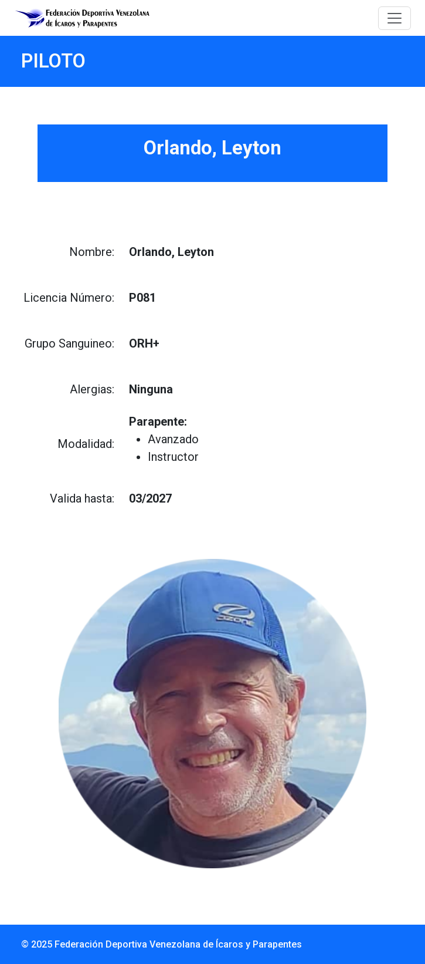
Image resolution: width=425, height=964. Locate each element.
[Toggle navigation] (394, 18)
